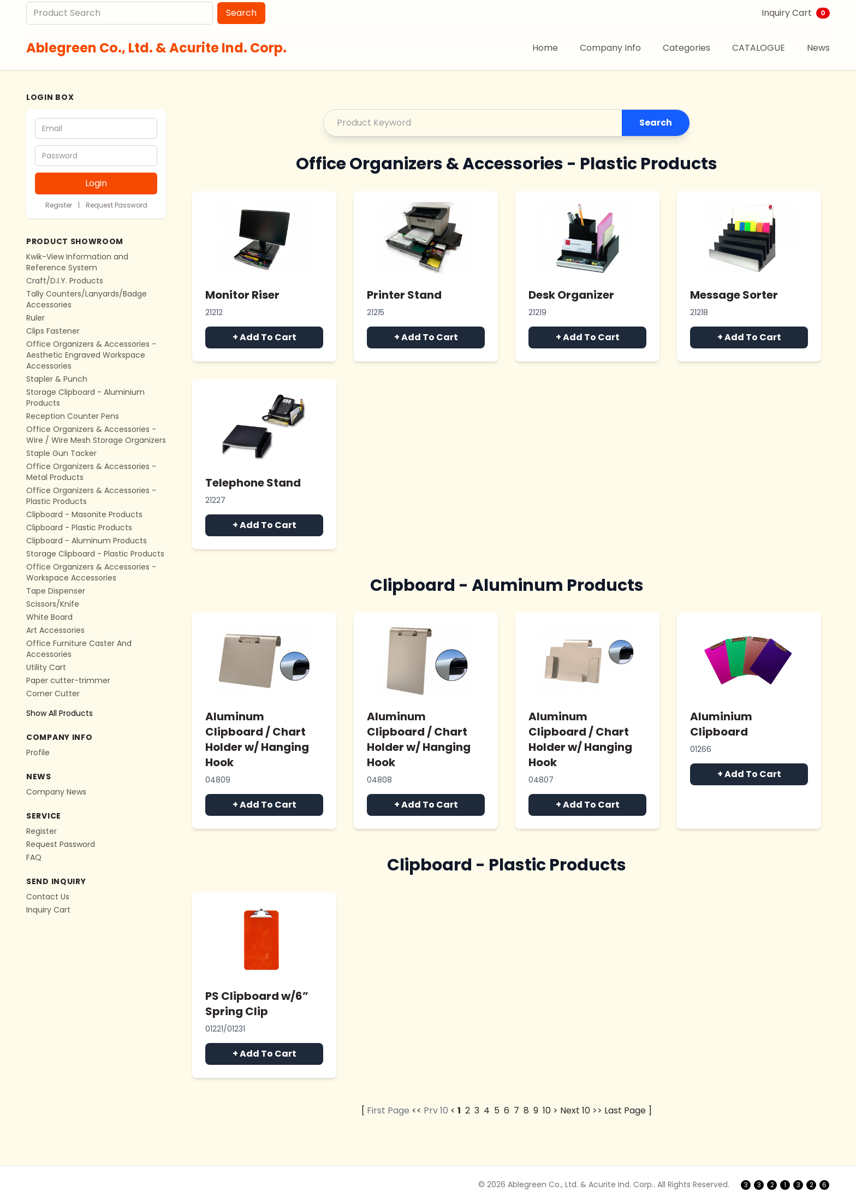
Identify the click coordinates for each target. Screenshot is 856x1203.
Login (96, 183)
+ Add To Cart (264, 337)
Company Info (610, 48)
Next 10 (575, 1110)
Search (241, 13)
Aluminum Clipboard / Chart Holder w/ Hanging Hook (257, 739)
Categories (686, 48)
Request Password (116, 205)
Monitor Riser (242, 295)
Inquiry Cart (796, 13)
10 (547, 1110)
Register (58, 205)
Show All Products (59, 713)
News (818, 48)
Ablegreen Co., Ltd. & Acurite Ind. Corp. (156, 48)
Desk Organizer (571, 295)
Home (545, 48)
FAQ (33, 857)
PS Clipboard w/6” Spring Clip (256, 1003)
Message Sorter (734, 295)
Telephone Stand (253, 482)
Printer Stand (404, 295)
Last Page (625, 1110)
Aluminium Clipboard (721, 724)
